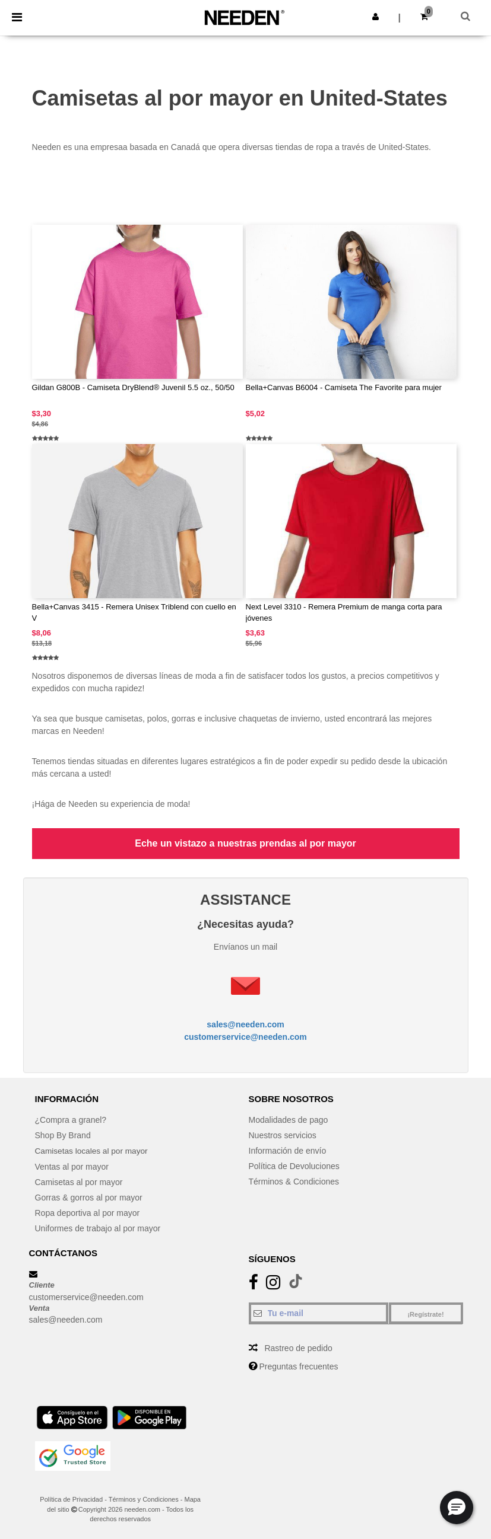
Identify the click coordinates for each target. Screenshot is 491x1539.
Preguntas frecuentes (298, 1366)
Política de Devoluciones (294, 1166)
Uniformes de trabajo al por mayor (98, 1228)
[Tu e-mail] (318, 1313)
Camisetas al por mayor (79, 1181)
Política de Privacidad (71, 1499)
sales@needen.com (245, 1024)
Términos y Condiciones (144, 1499)
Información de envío (288, 1150)
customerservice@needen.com (245, 1037)
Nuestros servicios (282, 1135)
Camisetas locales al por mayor (93, 1150)
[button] (375, 16)
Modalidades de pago (288, 1120)
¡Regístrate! (425, 1314)
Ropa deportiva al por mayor (87, 1212)
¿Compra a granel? (71, 1120)
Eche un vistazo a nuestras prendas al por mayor (245, 843)
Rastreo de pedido (298, 1348)
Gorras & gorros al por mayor (88, 1197)
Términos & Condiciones (294, 1181)
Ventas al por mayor (72, 1166)
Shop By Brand (63, 1135)
